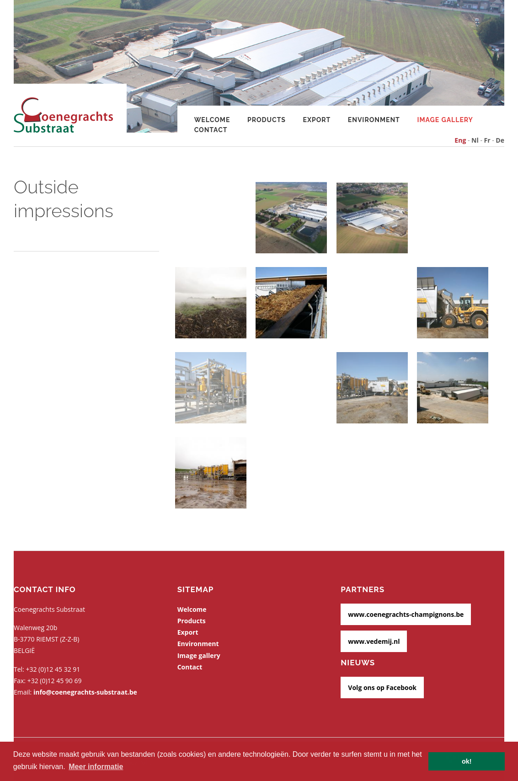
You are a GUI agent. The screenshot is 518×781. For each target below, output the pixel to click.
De (500, 140)
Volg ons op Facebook (382, 687)
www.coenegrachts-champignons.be (406, 614)
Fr (487, 140)
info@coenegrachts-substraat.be (85, 692)
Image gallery (445, 119)
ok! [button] (467, 761)
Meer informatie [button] (96, 766)
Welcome (192, 609)
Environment (374, 119)
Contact (211, 130)
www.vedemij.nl (374, 641)
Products (266, 119)
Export (317, 119)
